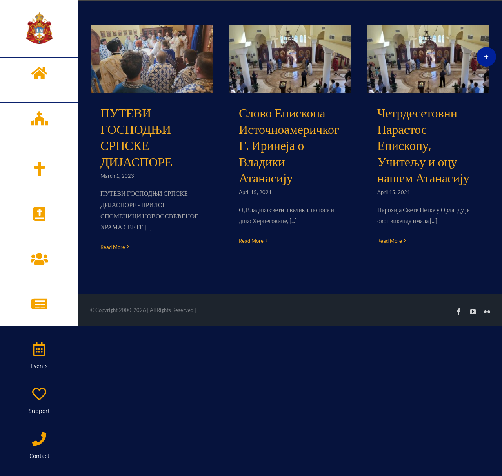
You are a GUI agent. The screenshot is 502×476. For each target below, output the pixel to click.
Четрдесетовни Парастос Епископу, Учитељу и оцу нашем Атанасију (423, 146)
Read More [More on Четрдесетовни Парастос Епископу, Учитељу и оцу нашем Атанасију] (389, 241)
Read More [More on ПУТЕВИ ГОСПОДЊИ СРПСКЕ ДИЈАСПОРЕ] (112, 247)
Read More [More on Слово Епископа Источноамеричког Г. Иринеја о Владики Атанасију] (251, 241)
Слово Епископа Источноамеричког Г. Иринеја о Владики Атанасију (289, 146)
